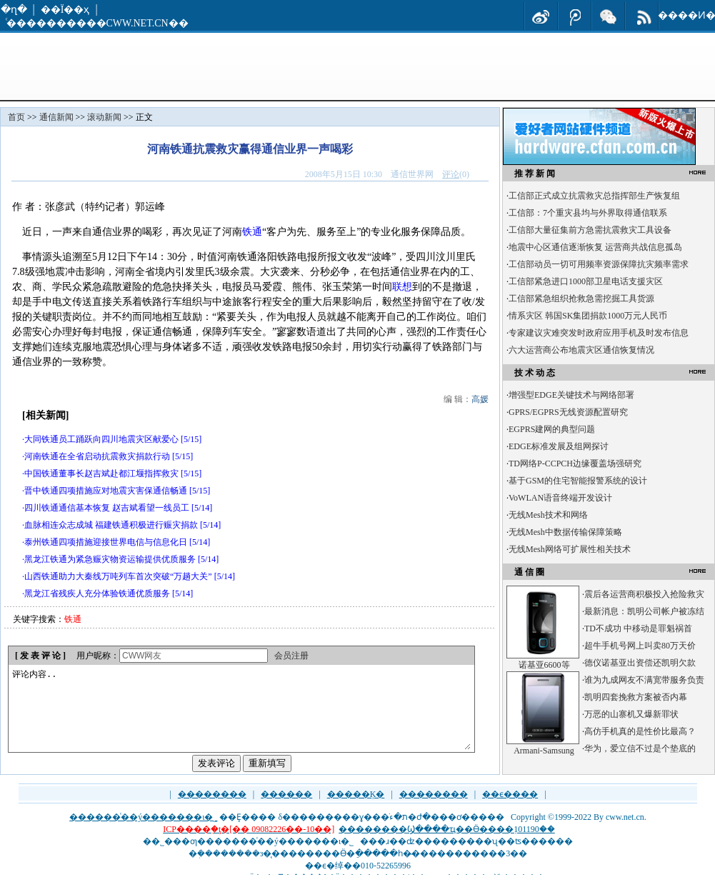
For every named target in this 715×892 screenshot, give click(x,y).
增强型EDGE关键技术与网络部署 (571, 395)
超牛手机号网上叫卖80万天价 (640, 646)
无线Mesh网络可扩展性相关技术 (570, 549)
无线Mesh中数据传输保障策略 (565, 532)
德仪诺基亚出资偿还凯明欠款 (640, 663)
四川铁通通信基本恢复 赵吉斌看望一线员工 (106, 508)
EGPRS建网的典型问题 (552, 429)
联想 (402, 286)
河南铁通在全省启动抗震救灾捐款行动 (97, 456)
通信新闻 (56, 117)
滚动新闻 (104, 117)
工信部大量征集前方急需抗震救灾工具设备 (590, 230)
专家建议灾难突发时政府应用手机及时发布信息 (599, 333)
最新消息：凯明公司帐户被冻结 (644, 611)
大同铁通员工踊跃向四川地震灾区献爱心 (101, 439)
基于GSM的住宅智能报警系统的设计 (578, 481)
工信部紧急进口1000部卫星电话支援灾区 (586, 281)
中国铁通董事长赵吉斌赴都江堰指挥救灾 (101, 473)
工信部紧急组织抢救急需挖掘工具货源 (581, 299)
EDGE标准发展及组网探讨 (559, 446)
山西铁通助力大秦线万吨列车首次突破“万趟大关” (118, 576)
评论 (450, 174)
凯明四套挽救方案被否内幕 (635, 697)
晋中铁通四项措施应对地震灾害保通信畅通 (105, 491)
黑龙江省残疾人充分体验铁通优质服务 (97, 593)
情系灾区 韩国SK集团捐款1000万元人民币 (588, 316)
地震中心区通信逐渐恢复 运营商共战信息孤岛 (595, 247)
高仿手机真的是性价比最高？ (640, 731)
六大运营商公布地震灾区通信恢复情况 (581, 350)
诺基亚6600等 (544, 665)
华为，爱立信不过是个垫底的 (640, 748)
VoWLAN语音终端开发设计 (560, 498)
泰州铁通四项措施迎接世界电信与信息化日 (105, 542)
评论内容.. (241, 717)
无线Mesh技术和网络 (548, 515)
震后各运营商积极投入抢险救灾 (644, 594)
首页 (16, 117)
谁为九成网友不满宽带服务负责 (644, 680)
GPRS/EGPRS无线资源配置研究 (568, 412)
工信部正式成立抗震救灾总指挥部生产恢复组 (594, 196)
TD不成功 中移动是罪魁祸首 (638, 628)
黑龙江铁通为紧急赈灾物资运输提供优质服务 (110, 559)
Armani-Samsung (544, 751)
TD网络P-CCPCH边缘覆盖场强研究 (575, 463)
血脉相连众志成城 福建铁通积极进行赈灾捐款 (111, 525)
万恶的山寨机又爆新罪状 (631, 714)
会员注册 (291, 656)
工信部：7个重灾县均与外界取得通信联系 (588, 213)
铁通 (252, 231)
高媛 (480, 399)
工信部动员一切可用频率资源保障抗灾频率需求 (599, 264)
